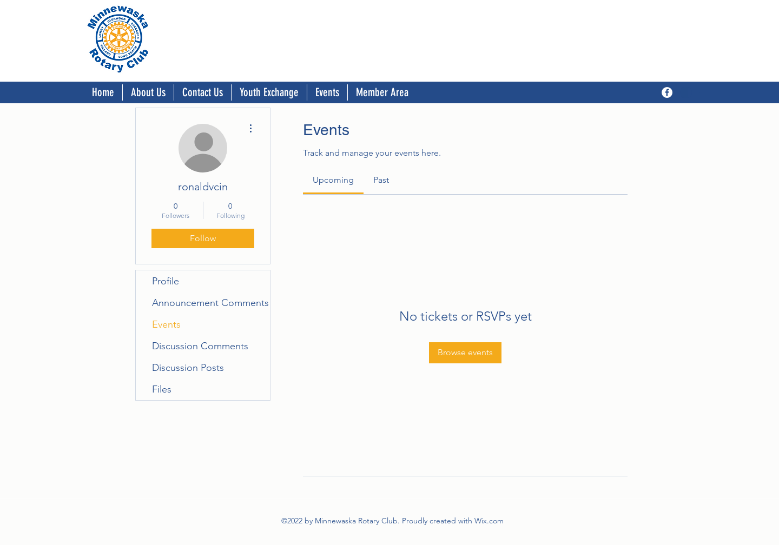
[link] (333, 180)
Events (166, 324)
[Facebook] (667, 92)
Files (161, 389)
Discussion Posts (188, 368)
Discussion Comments (200, 346)
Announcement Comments (210, 303)
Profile (165, 281)
